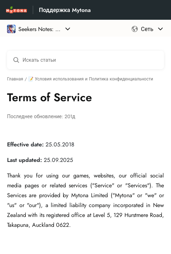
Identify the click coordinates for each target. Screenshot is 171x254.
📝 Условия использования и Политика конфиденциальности (90, 79)
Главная (15, 79)
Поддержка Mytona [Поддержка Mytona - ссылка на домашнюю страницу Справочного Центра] (64, 10)
